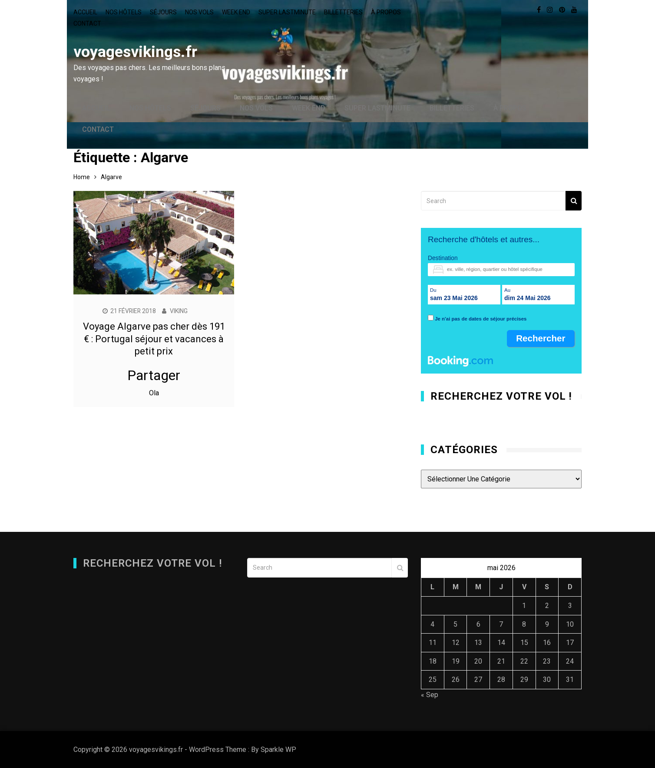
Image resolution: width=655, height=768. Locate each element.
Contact (87, 23)
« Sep (429, 695)
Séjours (163, 12)
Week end (236, 12)
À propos (386, 12)
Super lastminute (287, 12)
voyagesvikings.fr (135, 52)
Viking (179, 310)
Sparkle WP (278, 749)
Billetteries (343, 12)
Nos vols (199, 12)
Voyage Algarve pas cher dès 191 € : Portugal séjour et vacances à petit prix (154, 339)
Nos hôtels (124, 12)
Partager (153, 375)
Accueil (85, 12)
